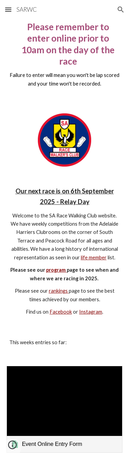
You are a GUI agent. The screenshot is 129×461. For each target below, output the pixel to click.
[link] (65, 409)
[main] (65, 58)
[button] (8, 9)
